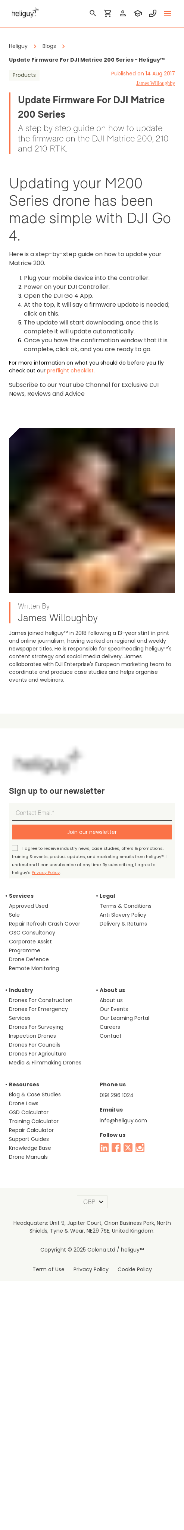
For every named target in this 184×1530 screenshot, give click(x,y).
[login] (122, 13)
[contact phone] (152, 13)
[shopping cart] (107, 13)
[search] (92, 13)
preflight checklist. (28, 345)
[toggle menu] (167, 13)
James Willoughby (155, 83)
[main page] (24, 11)
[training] (137, 13)
